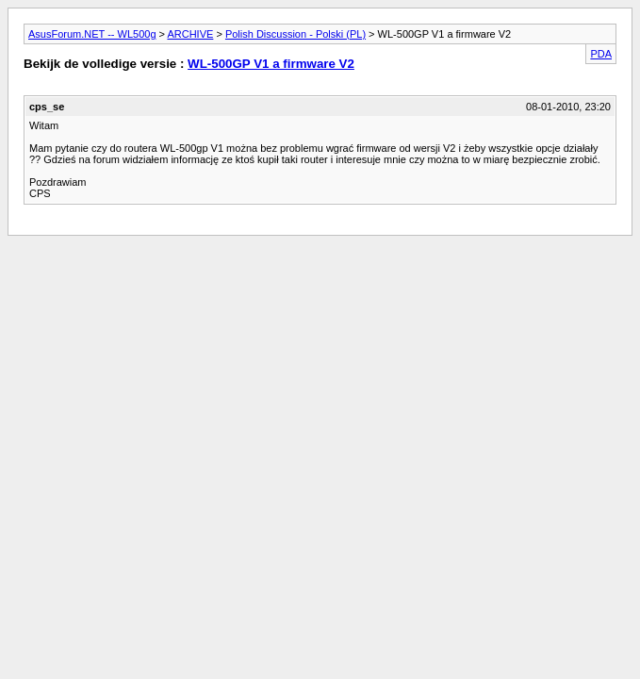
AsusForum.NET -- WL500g (92, 34)
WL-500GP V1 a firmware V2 (271, 64)
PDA (601, 53)
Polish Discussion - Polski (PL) (295, 34)
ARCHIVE (190, 34)
